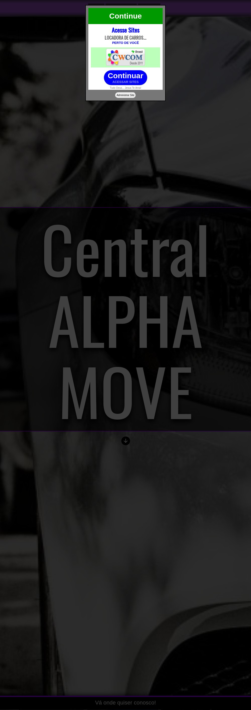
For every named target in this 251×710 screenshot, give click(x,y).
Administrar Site (126, 95)
